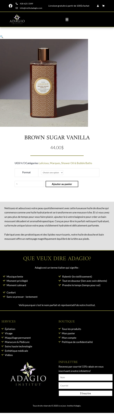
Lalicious (44, 163)
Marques (55, 163)
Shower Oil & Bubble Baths (76, 163)
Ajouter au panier (62, 184)
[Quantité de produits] (29, 184)
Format (26, 172)
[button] (67, 19)
